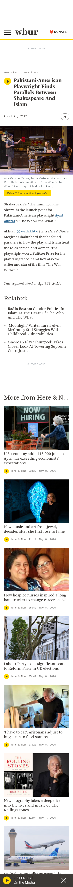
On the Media (24, 882)
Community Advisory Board (27, 765)
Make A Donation (19, 820)
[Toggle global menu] (7, 33)
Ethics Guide (16, 790)
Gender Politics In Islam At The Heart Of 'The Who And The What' (36, 313)
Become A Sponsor (21, 858)
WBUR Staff (15, 784)
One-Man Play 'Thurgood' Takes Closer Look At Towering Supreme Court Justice (37, 346)
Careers (12, 777)
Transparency (17, 771)
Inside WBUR (16, 746)
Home (7, 72)
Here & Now (31, 72)
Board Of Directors (21, 758)
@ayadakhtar (28, 231)
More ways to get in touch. (30, 715)
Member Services (19, 833)
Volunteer (13, 827)
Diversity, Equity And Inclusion (29, 752)
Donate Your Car (19, 845)
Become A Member (21, 839)
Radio (16, 72)
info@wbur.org (19, 693)
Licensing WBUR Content (26, 796)
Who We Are (15, 740)
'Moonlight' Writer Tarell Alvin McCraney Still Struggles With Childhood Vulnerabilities (34, 330)
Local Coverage (23, 553)
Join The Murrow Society (25, 852)
